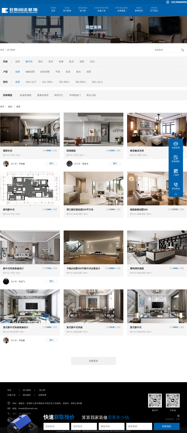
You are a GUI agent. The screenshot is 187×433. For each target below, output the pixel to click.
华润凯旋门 (75, 95)
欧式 (71, 61)
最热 (10, 107)
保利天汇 (58, 95)
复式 (78, 72)
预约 (51, 163)
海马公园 (91, 95)
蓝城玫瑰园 (25, 95)
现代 (40, 61)
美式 (51, 61)
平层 (57, 72)
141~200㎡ (47, 82)
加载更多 (93, 361)
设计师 (42, 390)
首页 (2, 50)
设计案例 (11, 50)
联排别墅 (45, 72)
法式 (92, 61)
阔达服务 (27, 395)
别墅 (88, 72)
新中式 (29, 61)
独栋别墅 (30, 72)
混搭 (82, 61)
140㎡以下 (31, 82)
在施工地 (11, 395)
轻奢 (61, 61)
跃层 (68, 72)
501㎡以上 (97, 82)
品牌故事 (42, 395)
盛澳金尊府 (43, 95)
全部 (17, 61)
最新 (18, 107)
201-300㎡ (64, 82)
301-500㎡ (81, 82)
